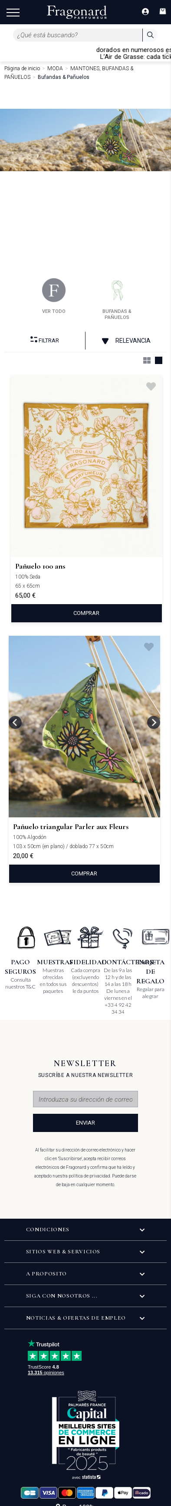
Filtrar (44, 340)
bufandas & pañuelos (117, 299)
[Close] (167, 52)
